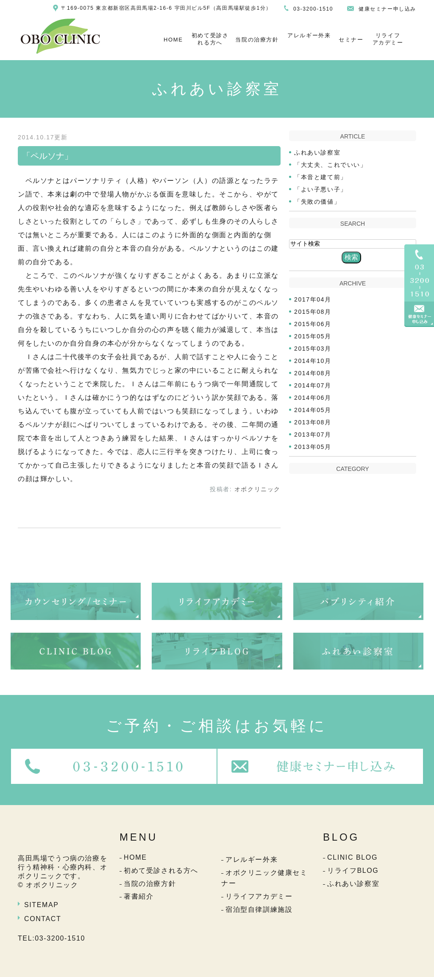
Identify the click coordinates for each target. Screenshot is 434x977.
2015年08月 (312, 311)
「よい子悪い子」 (320, 189)
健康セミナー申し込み (387, 9)
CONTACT (42, 918)
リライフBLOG (352, 870)
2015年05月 (312, 336)
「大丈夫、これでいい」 (330, 164)
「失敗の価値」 (317, 201)
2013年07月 (312, 434)
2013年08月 (312, 422)
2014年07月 (312, 385)
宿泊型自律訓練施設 (258, 909)
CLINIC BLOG (352, 857)
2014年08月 (312, 373)
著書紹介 (138, 896)
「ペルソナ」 (47, 156)
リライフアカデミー (388, 39)
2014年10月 (312, 360)
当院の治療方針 (256, 39)
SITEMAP (41, 904)
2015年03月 (312, 348)
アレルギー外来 (309, 35)
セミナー (351, 39)
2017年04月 (312, 299)
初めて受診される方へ (210, 39)
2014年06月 (312, 397)
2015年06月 (312, 324)
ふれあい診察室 (317, 152)
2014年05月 (312, 410)
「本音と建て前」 (320, 177)
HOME (173, 39)
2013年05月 (312, 446)
